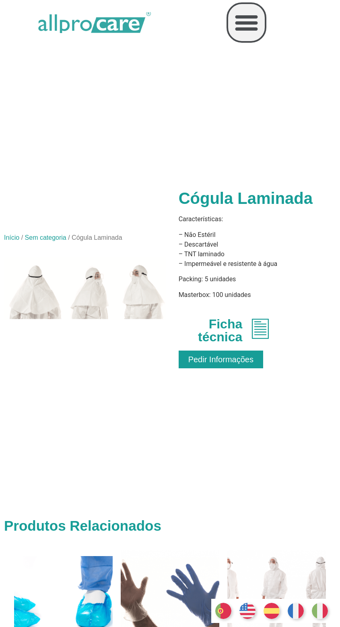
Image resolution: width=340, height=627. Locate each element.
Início (11, 237)
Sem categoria (45, 237)
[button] (247, 22)
